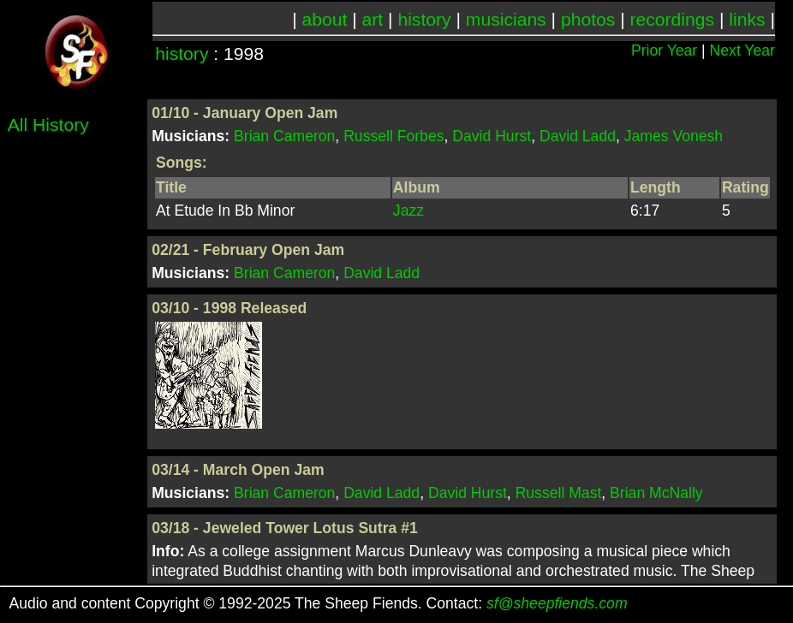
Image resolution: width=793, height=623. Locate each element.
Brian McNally (656, 492)
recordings (672, 19)
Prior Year (664, 50)
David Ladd (578, 136)
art (373, 19)
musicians (506, 19)
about (325, 19)
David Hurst (491, 136)
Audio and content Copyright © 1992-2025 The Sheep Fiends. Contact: (318, 603)
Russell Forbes (393, 136)
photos (588, 19)
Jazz (408, 210)
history (423, 19)
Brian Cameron (284, 136)
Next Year (742, 50)
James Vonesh (673, 136)
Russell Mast (559, 492)
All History (48, 124)
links (747, 19)
